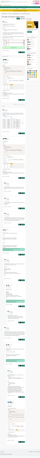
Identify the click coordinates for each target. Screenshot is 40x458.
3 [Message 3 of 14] (6, 338)
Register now (25, 10)
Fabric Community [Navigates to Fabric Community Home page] (7, 5)
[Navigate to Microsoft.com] (2, 5)
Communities (21, 5)
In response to (6, 185)
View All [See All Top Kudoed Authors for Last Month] (28, 65)
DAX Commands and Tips (25, 13)
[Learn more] (29, 32)
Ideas (18, 5)
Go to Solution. (15, 47)
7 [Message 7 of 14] (6, 279)
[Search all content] (30, 8)
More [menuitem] (27, 5)
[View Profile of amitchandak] (7, 230)
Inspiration (15, 5)
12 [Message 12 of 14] (6, 207)
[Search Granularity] (18, 8)
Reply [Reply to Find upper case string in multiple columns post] (23, 52)
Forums (12, 5)
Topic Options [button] (22, 18)
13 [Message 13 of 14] (6, 192)
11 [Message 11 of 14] (6, 223)
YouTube (19, 249)
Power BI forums (4, 13)
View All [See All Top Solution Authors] (28, 50)
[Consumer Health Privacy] (9, 455)
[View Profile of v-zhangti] (8, 59)
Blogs (25, 5)
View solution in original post (6, 96)
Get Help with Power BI (16, 13)
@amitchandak (4, 113)
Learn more (2, 2)
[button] (18, 18)
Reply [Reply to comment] (23, 100)
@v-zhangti (5, 203)
